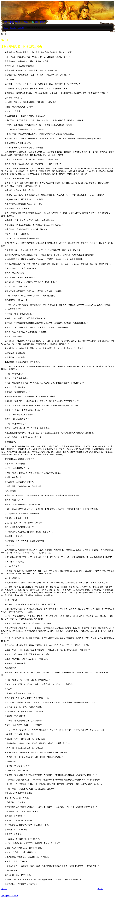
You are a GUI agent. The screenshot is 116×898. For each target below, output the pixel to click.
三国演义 (18, 22)
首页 (6, 28)
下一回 (100, 889)
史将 (32, 22)
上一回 (4, 889)
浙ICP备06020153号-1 (9, 896)
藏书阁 (42, 22)
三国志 (26, 22)
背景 (37, 22)
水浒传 (21, 28)
